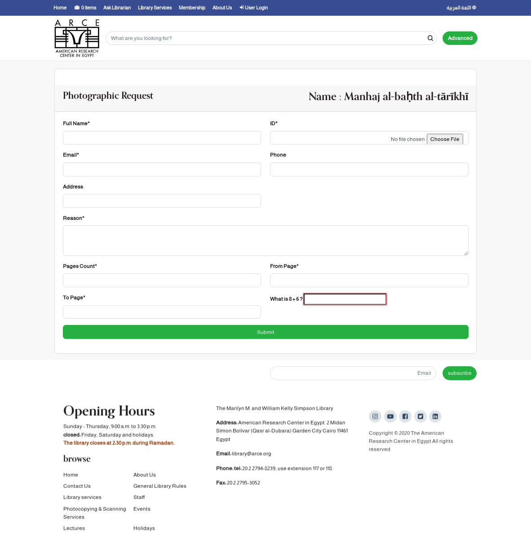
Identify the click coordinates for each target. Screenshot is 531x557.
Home (70, 476)
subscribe (460, 373)
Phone (278, 155)
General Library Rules (159, 488)
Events (141, 511)
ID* (274, 123)
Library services (82, 499)
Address (73, 187)
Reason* (73, 218)
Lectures (74, 530)
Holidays (144, 530)
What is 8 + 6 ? (286, 299)
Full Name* (76, 123)
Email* (71, 155)
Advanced (460, 38)
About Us (144, 476)
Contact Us (77, 488)
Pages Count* (80, 266)
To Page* (74, 297)
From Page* (284, 266)
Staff (139, 499)
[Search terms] (271, 38)
